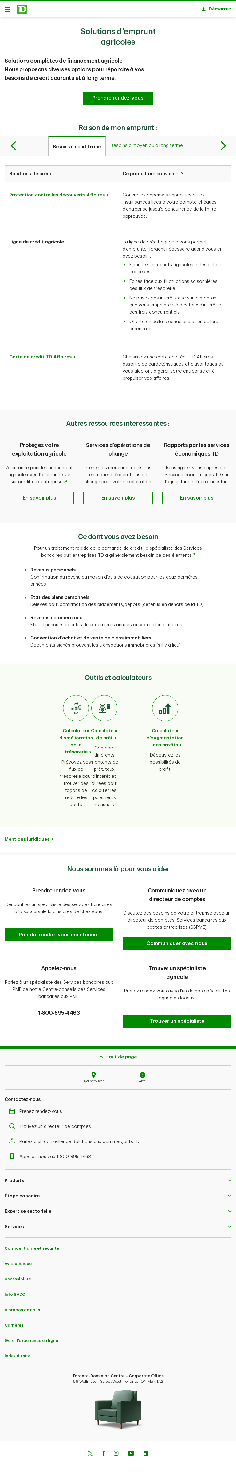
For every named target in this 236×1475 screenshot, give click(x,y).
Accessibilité (18, 1274)
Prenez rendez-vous (37, 1106)
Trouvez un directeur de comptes (51, 1121)
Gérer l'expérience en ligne (31, 1336)
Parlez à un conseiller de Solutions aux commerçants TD (76, 1136)
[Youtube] (131, 1449)
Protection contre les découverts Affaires (57, 197)
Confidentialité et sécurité (32, 1243)
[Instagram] (116, 1449)
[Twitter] (90, 1449)
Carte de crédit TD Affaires (40, 359)
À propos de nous (22, 1305)
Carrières (14, 1320)
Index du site (17, 1351)
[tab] (77, 148)
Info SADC (15, 1289)
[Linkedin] (146, 1449)
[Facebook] (103, 1449)
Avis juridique (18, 1259)
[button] (118, 100)
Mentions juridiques (27, 841)
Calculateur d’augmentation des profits (165, 740)
